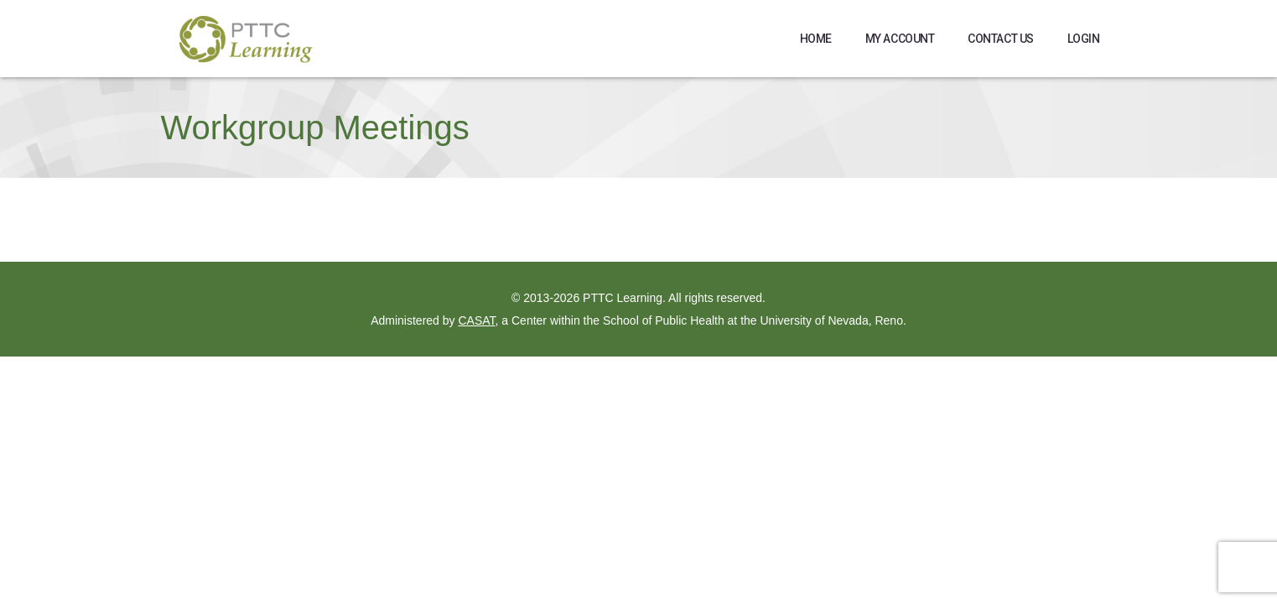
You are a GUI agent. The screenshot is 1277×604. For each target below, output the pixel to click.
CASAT (476, 320)
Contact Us (1001, 38)
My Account (900, 38)
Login (1083, 38)
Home (816, 38)
